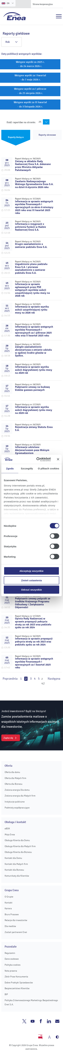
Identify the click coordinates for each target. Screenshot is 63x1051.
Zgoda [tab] (10, 468)
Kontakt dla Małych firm (16, 864)
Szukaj (51, 16)
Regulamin (10, 953)
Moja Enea (10, 834)
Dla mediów (10, 926)
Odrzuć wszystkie (31, 589)
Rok (11, 42)
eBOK (7, 828)
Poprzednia (10, 679)
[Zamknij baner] (58, 459)
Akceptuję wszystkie (31, 571)
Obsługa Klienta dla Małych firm (20, 846)
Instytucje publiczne (15, 801)
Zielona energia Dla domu (17, 790)
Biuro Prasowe (12, 914)
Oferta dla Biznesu (13, 784)
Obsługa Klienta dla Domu (17, 840)
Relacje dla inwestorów (16, 920)
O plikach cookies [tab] (48, 468)
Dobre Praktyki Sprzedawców (19, 982)
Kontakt (8, 902)
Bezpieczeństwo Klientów (17, 988)
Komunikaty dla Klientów (17, 875)
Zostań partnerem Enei (16, 932)
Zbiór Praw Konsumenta (16, 976)
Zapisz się (8, 737)
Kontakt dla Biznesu (14, 869)
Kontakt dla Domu (13, 858)
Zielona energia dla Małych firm (20, 795)
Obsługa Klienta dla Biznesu (18, 852)
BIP (6, 994)
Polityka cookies (12, 964)
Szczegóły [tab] (27, 468)
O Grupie (9, 896)
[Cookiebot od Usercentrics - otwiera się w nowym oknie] (38, 459)
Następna (54, 679)
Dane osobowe (12, 958)
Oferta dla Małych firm (15, 778)
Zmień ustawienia (31, 580)
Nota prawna (11, 970)
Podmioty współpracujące (17, 807)
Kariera (8, 908)
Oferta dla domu (12, 772)
